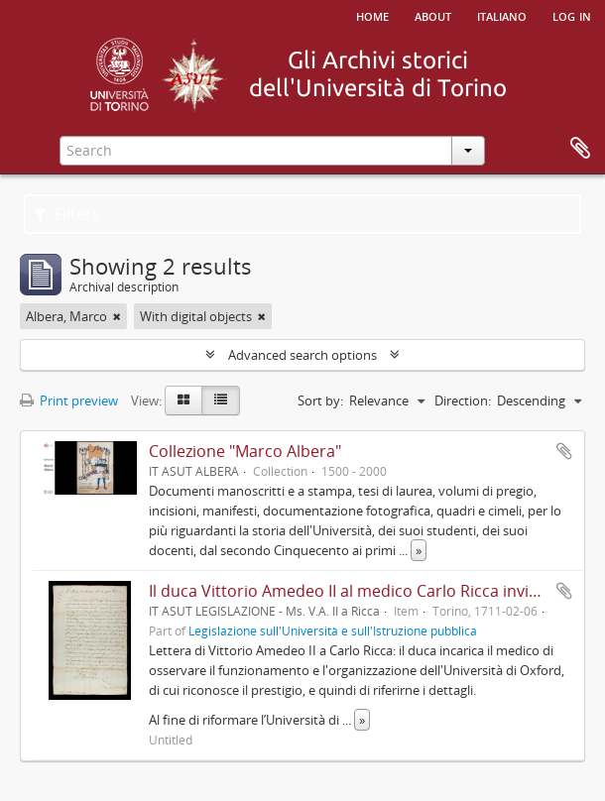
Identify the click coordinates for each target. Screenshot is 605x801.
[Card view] (183, 400)
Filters (67, 214)
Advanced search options (302, 355)
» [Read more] (419, 550)
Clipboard (580, 148)
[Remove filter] (117, 316)
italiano (502, 15)
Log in (571, 15)
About (433, 15)
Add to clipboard (564, 451)
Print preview (69, 400)
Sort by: (320, 400)
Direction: (462, 400)
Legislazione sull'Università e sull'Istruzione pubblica (332, 630)
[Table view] (220, 400)
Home (372, 15)
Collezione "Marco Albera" (245, 451)
